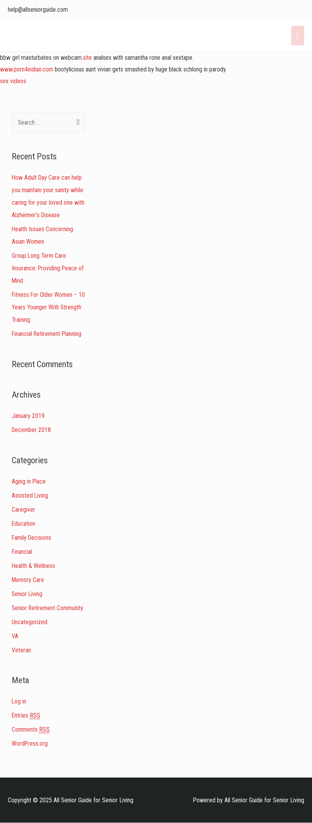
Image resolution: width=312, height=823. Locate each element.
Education (24, 523)
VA (15, 636)
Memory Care (28, 580)
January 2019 (28, 416)
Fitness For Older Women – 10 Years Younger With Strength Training (45, 307)
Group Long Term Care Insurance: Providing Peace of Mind (48, 268)
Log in (19, 701)
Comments (31, 730)
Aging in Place (29, 481)
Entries (26, 715)
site (87, 57)
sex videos (13, 81)
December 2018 (32, 430)
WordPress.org (30, 743)
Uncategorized (30, 622)
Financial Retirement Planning (47, 333)
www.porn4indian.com (27, 69)
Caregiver (23, 509)
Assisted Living (30, 495)
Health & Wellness (34, 565)
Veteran (21, 650)
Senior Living (27, 594)
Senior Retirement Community (48, 608)
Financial (22, 551)
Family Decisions (32, 537)
